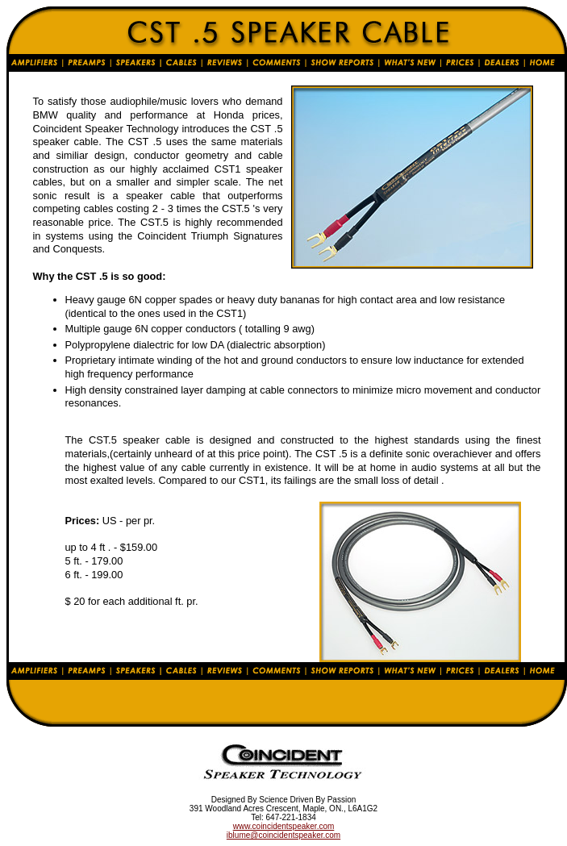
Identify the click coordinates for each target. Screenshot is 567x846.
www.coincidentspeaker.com (284, 826)
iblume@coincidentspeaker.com (283, 835)
